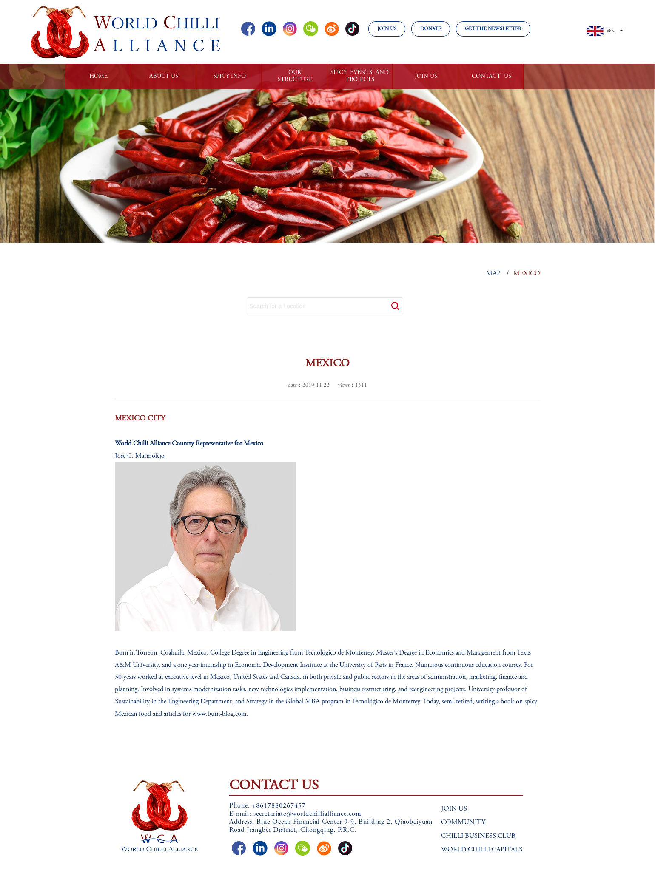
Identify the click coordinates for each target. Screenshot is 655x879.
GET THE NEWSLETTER (493, 28)
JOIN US (386, 28)
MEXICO (526, 273)
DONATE (430, 28)
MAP (493, 273)
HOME (98, 76)
